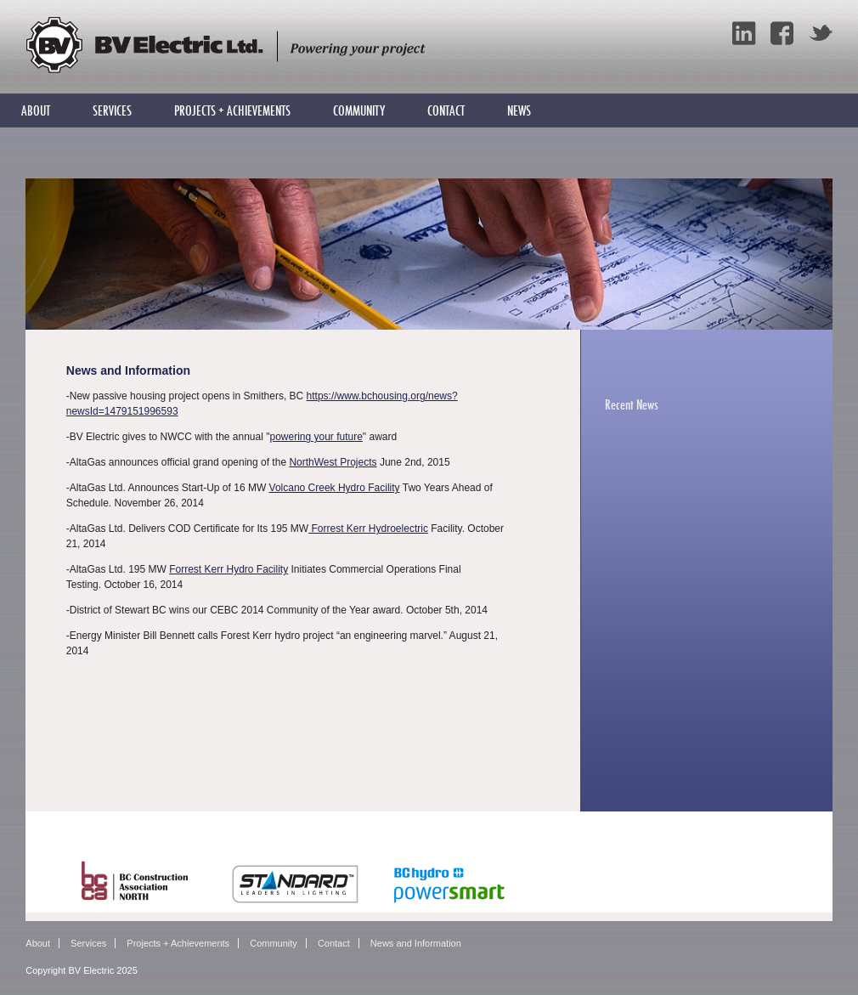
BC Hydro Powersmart (456, 882)
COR (585, 874)
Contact (446, 110)
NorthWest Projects (332, 462)
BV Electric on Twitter (821, 33)
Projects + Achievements (232, 110)
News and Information (415, 943)
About (35, 110)
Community (359, 110)
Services (112, 110)
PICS (762, 873)
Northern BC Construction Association (135, 882)
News (519, 110)
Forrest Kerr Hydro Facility (228, 569)
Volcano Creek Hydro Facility (334, 488)
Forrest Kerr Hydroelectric (368, 528)
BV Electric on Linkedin (744, 33)
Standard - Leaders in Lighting (295, 882)
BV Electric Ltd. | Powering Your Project (225, 45)
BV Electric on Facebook (782, 33)
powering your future (315, 437)
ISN (677, 870)
